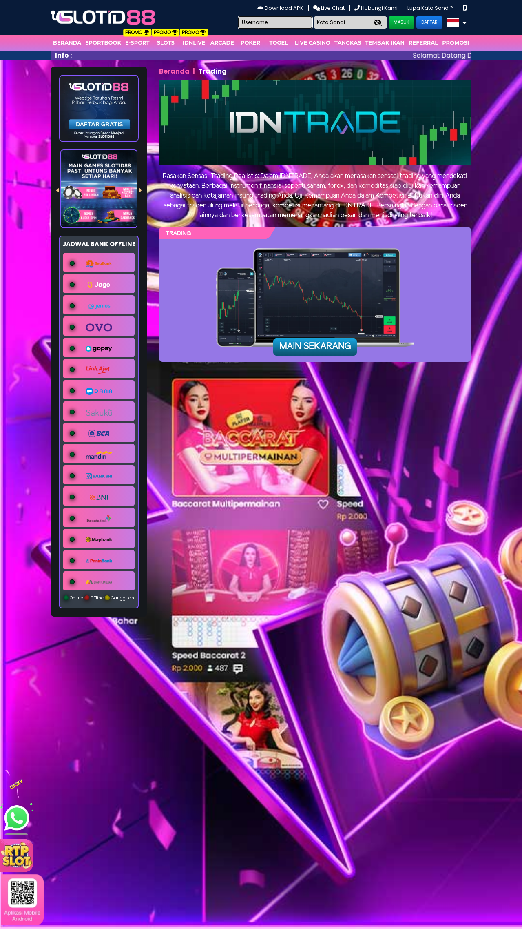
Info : (63, 55)
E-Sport (137, 42)
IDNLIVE (194, 42)
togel (279, 42)
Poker (250, 42)
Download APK (281, 8)
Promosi (455, 42)
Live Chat (329, 8)
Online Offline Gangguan (99, 598)
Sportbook (103, 42)
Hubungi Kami (376, 8)
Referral (423, 42)
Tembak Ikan (385, 42)
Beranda (67, 42)
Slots (166, 42)
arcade (222, 42)
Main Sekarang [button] (315, 346)
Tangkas (347, 42)
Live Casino (312, 42)
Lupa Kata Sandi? (430, 8)
